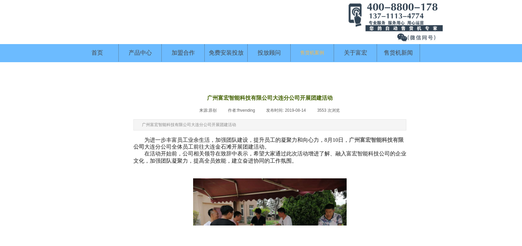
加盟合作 (183, 53)
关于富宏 (355, 53)
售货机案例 (312, 52)
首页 (97, 53)
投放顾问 (269, 53)
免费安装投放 (226, 53)
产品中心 (140, 53)
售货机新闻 (398, 53)
